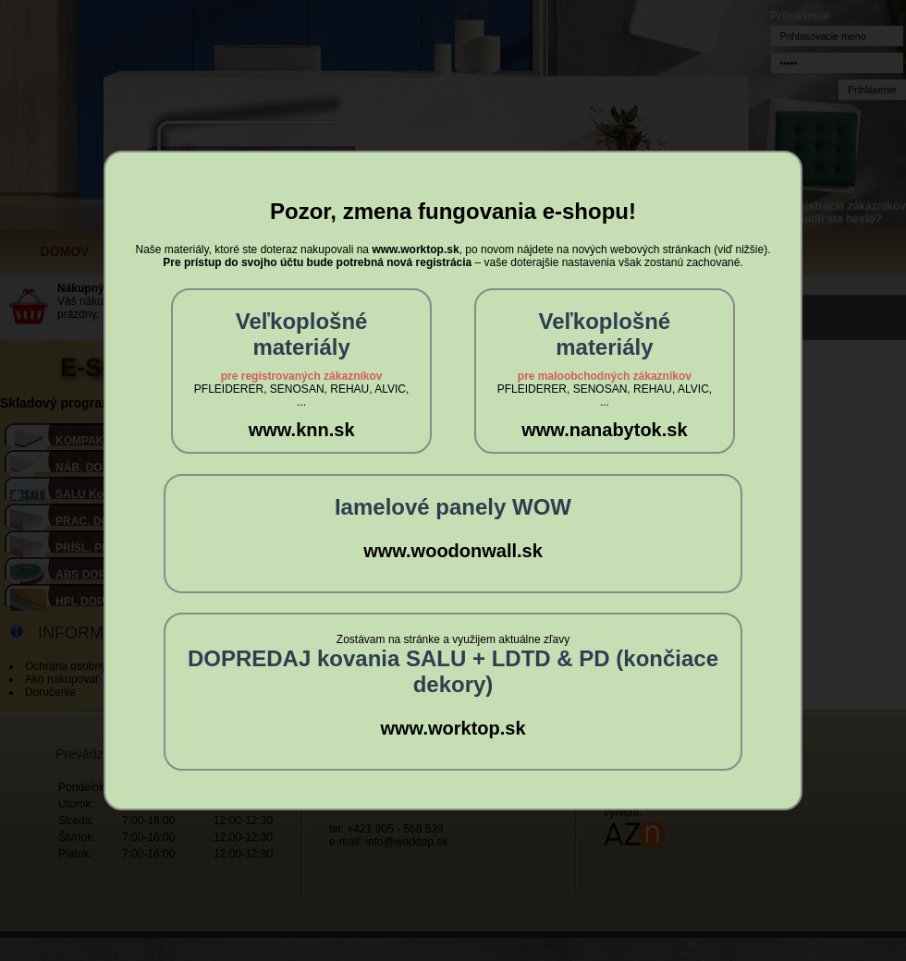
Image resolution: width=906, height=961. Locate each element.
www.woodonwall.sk (453, 551)
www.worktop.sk (452, 728)
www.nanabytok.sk (604, 430)
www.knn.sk (302, 430)
